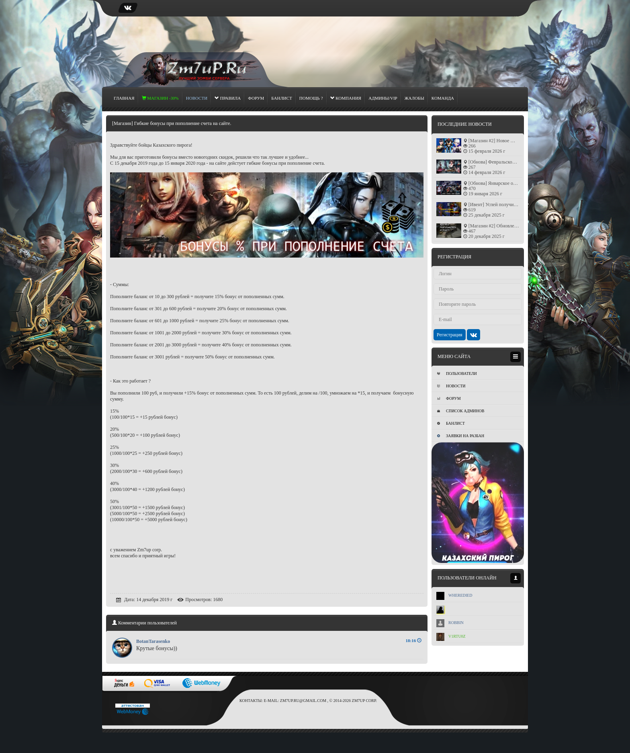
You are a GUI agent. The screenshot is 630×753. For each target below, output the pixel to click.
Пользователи (457, 373)
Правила (228, 98)
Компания (346, 98)
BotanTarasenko (153, 641)
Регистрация (449, 335)
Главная (124, 98)
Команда (443, 98)
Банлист (281, 98)
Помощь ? (311, 98)
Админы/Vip (382, 98)
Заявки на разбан (460, 436)
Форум (256, 98)
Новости (451, 386)
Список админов (460, 411)
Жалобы (414, 98)
